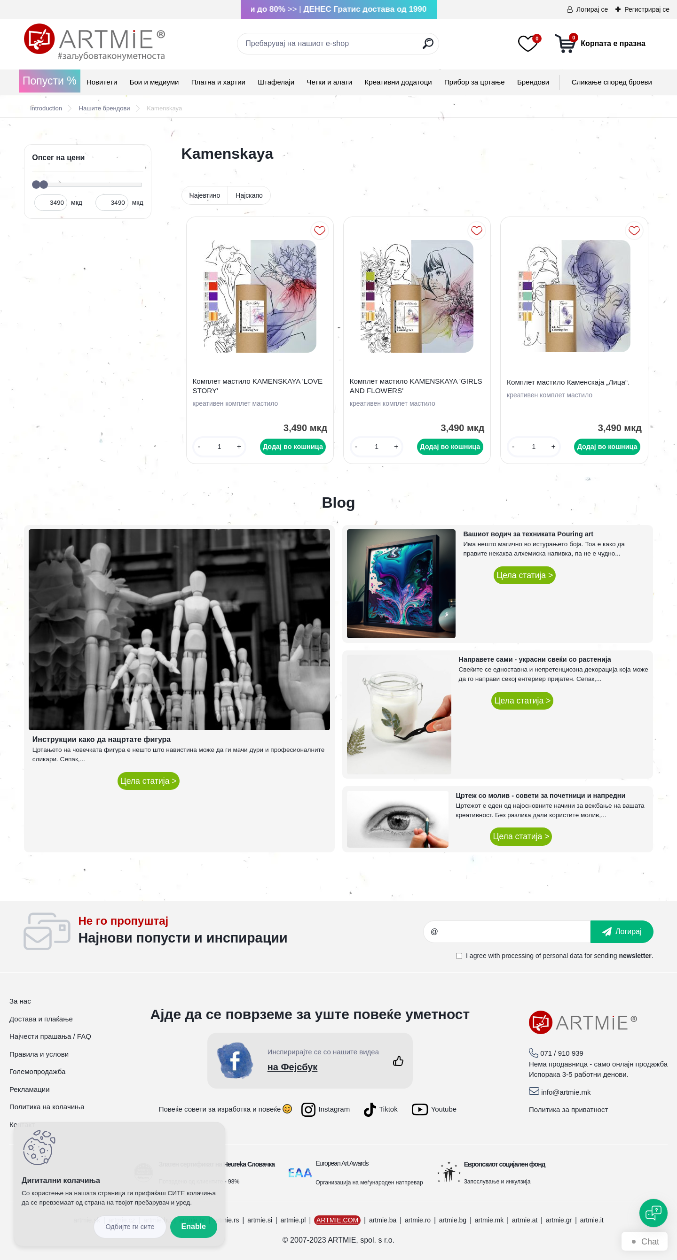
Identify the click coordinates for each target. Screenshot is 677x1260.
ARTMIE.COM (337, 1220)
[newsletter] (622, 932)
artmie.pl (293, 1220)
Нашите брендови (104, 108)
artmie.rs (226, 1220)
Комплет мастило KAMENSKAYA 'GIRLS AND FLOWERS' (416, 385)
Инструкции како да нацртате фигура (101, 739)
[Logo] (94, 42)
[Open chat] (653, 1213)
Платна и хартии (218, 82)
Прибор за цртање (474, 82)
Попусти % (50, 81)
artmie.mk (489, 1220)
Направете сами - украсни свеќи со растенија (535, 659)
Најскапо (249, 195)
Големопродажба (37, 1071)
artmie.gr (559, 1220)
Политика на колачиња (47, 1107)
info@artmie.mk (565, 1092)
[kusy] (219, 446)
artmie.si (259, 1220)
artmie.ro (418, 1220)
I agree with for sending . (559, 955)
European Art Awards (341, 1163)
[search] (428, 47)
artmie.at (524, 1220)
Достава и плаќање (41, 1019)
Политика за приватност (568, 1109)
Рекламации (29, 1089)
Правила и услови (39, 1054)
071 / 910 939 (561, 1053)
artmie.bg (452, 1220)
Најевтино (204, 195)
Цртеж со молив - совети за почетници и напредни (541, 795)
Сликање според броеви (612, 82)
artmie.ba (382, 1220)
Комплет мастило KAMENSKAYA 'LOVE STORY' (257, 385)
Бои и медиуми (154, 82)
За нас (20, 1001)
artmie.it (592, 1220)
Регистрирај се (646, 9)
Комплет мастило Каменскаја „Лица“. (568, 382)
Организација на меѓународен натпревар (369, 1182)
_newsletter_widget (250, 931)
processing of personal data (542, 955)
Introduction (46, 108)
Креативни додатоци (398, 82)
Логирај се (592, 9)
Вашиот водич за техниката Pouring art (528, 534)
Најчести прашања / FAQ (50, 1036)
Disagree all (130, 1226)
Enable (193, 1226)
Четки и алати (329, 82)
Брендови (533, 82)
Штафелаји (276, 82)
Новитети (102, 82)
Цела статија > (148, 781)
